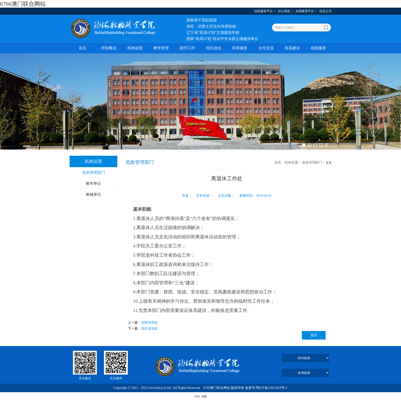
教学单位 (93, 183)
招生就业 (213, 48)
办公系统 (284, 11)
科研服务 (239, 48)
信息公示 (325, 11)
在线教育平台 (304, 11)
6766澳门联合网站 (23, 4)
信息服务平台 (263, 11)
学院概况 (108, 48)
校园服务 (318, 48)
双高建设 (292, 48)
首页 (82, 48)
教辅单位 (93, 194)
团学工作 (187, 48)
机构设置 (135, 48)
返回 (313, 335)
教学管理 (161, 48)
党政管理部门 (93, 172)
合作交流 (266, 48)
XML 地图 (200, 396)
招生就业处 (149, 328)
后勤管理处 (149, 322)
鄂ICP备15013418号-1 (271, 388)
